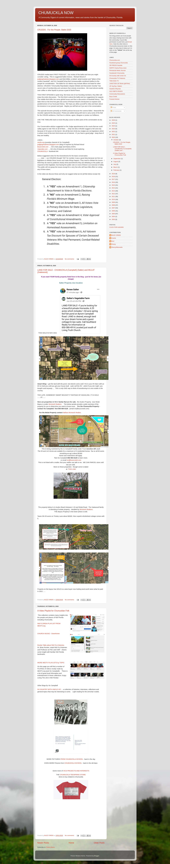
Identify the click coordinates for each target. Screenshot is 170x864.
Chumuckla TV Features (117, 78)
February (116, 170)
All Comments (116, 111)
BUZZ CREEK (116, 235)
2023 (113, 129)
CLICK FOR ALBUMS (116, 227)
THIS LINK (72, 469)
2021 (113, 134)
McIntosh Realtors (55, 404)
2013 (113, 191)
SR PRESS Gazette (115, 65)
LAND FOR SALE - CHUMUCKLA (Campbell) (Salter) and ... (122, 148)
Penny (114, 244)
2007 (113, 208)
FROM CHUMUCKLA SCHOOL (71, 759)
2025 (113, 123)
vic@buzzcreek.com (74, 460)
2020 (113, 137)
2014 (113, 188)
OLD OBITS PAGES (116, 91)
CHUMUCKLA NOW (56, 13)
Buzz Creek (113, 96)
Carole (114, 238)
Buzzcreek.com (42, 147)
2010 (113, 199)
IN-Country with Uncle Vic (117, 75)
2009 (113, 202)
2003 (113, 219)
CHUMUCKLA (42, 151)
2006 (113, 211)
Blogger (96, 856)
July (114, 164)
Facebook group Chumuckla (118, 63)
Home (71, 843)
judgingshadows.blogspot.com (48, 79)
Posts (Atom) (50, 847)
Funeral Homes (114, 99)
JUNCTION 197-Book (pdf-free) (119, 83)
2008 (113, 205)
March (115, 167)
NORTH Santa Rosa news (117, 68)
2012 (113, 193)
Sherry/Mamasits (117, 247)
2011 (113, 196)
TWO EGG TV (114, 81)
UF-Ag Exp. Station (115, 86)
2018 (113, 176)
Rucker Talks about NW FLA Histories (50, 645)
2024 (113, 126)
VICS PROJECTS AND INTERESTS (76, 771)
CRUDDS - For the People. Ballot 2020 (54, 30)
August (115, 161)
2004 (113, 216)
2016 (113, 182)
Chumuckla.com (114, 60)
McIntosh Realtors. (86, 509)
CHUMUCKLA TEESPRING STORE (73, 775)
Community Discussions (117, 94)
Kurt (113, 241)
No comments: (70, 259)
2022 (113, 131)
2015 (113, 185)
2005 (113, 213)
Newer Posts (43, 843)
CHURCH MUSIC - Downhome (48, 633)
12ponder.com (42, 149)
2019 (113, 173)
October (116, 140)
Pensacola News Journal (117, 70)
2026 (113, 120)
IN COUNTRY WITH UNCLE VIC (49, 689)
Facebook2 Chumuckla (116, 73)
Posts (113, 107)
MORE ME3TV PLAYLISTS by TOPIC (50, 663)
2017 (113, 179)
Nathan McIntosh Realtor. (72, 412)
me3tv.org (40, 142)
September (117, 158)
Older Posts (99, 843)
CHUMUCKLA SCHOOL (73, 763)
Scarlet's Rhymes (115, 89)
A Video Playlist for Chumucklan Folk (53, 611)
